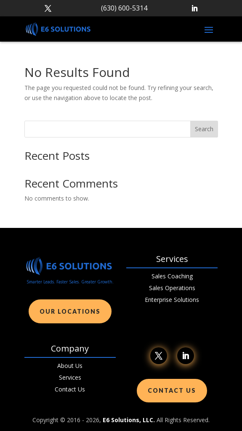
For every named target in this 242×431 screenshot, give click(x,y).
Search (204, 129)
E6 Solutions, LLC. (129, 420)
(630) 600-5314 (124, 8)
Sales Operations (172, 288)
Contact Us (70, 389)
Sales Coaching (172, 276)
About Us (69, 366)
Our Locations (70, 311)
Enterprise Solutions (172, 300)
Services (70, 377)
